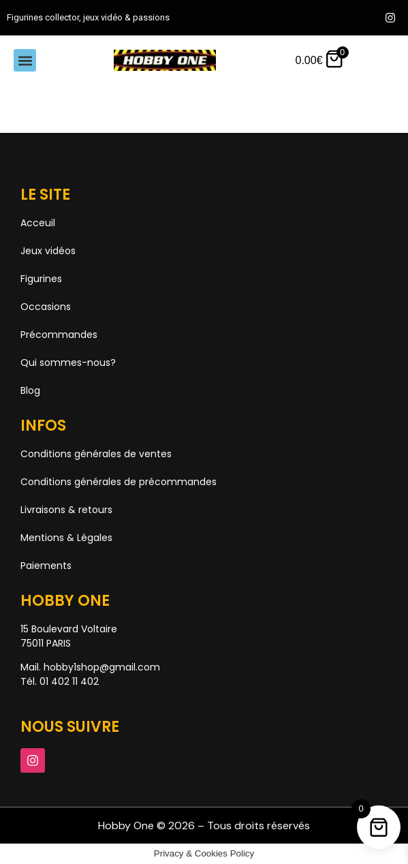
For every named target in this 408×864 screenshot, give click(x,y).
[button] (25, 60)
